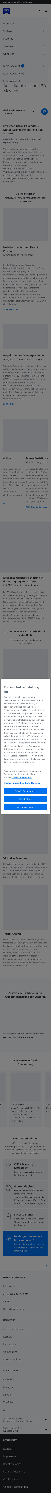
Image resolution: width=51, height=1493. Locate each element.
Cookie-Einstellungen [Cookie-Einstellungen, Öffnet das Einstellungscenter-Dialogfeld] (25, 791)
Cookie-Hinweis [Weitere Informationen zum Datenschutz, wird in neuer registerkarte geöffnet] (12, 782)
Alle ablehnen (25, 799)
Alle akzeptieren (25, 806)
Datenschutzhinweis (22, 777)
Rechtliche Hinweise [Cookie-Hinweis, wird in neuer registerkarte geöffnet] (30, 782)
